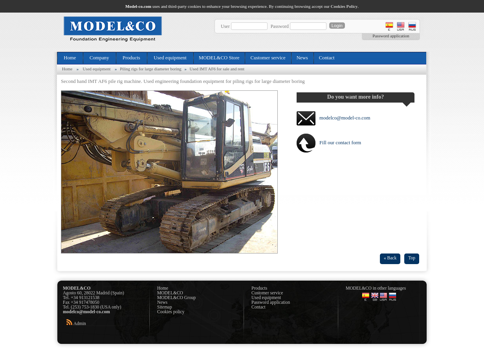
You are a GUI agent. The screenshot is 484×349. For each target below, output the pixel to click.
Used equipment (170, 58)
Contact (327, 58)
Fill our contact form (340, 142)
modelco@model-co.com (344, 118)
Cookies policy (170, 311)
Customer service (267, 58)
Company (99, 58)
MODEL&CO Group (176, 297)
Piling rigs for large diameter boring (151, 68)
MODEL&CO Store (219, 58)
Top (411, 257)
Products (131, 58)
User (225, 26)
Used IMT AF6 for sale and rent (217, 68)
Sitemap (164, 307)
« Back (390, 257)
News (302, 58)
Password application (390, 35)
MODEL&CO (170, 292)
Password (280, 26)
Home (69, 58)
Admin (79, 323)
